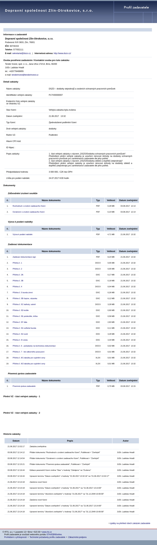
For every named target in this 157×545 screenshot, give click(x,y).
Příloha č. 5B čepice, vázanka (25, 298)
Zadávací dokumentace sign (24, 257)
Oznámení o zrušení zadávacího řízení (29, 212)
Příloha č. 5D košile (21, 310)
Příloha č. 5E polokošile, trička (25, 316)
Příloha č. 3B (18, 281)
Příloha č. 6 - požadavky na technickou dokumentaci (34, 346)
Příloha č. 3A (18, 275)
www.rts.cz (47, 532)
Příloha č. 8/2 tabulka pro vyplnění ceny (29, 364)
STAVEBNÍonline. (54, 534)
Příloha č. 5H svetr (20, 334)
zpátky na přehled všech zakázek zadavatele (130, 523)
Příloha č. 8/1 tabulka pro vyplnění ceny (29, 358)
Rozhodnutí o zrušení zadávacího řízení (29, 206)
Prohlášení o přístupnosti (15, 537)
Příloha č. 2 (17, 269)
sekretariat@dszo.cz (21, 53)
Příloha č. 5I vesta (20, 340)
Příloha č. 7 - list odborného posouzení (28, 352)
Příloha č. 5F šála (20, 322)
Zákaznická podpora (77, 537)
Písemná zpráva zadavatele (24, 386)
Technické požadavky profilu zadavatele (47, 537)
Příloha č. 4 (17, 287)
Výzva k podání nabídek (22, 234)
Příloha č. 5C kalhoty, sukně (24, 304)
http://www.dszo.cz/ (62, 53)
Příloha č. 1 (17, 263)
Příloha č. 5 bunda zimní (23, 292)
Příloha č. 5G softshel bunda (24, 328)
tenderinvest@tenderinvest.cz (25, 75)
